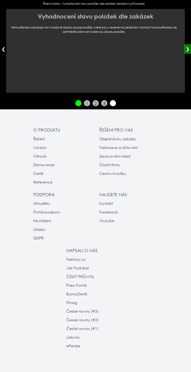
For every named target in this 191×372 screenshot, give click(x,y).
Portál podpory (46, 212)
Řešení (39, 139)
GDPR (38, 238)
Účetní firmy (109, 165)
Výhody (40, 156)
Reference (42, 182)
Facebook (108, 212)
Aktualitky (41, 203)
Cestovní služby (112, 173)
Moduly (39, 147)
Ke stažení (42, 220)
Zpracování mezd (115, 156)
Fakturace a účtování (118, 147)
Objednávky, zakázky (117, 139)
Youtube (106, 220)
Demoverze (43, 165)
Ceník (38, 173)
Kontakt (106, 203)
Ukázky (39, 229)
